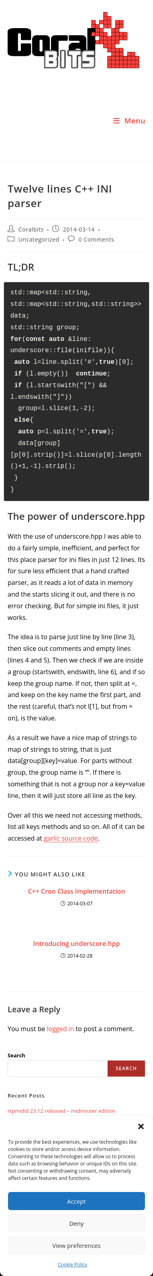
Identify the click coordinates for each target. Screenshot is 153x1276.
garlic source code (71, 838)
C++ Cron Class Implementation (76, 891)
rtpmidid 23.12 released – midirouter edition (61, 1110)
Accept (76, 1201)
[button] (141, 1126)
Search (16, 1055)
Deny (76, 1223)
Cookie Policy (72, 1264)
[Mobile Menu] (129, 120)
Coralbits (31, 229)
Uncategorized (38, 239)
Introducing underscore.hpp (76, 943)
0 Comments (96, 239)
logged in (60, 1028)
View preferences (76, 1245)
